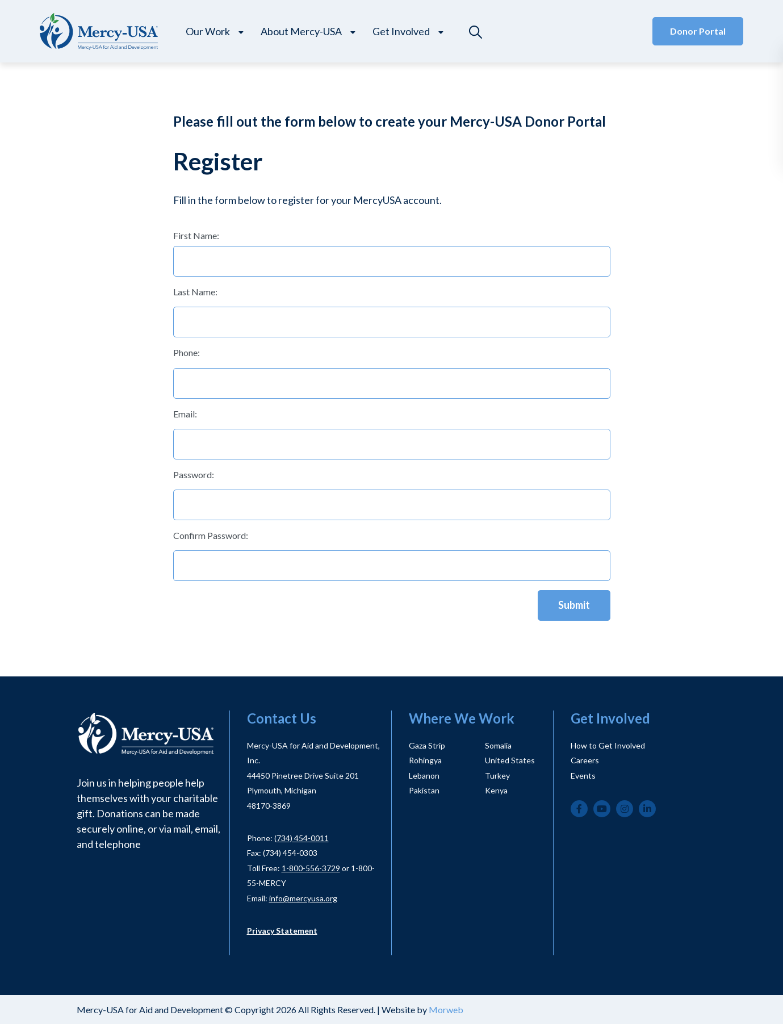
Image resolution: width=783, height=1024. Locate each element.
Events (583, 775)
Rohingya (425, 760)
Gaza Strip (427, 745)
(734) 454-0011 (301, 838)
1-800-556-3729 (311, 868)
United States (510, 760)
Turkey (497, 775)
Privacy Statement (282, 930)
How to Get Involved (608, 745)
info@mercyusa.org (303, 898)
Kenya (496, 790)
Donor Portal (698, 31)
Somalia (498, 745)
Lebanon (424, 775)
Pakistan (424, 790)
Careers (585, 760)
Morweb (446, 1009)
